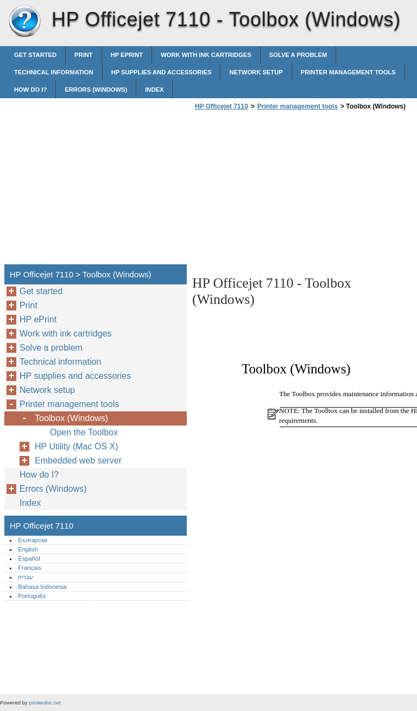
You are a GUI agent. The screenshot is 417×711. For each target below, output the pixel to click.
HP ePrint (127, 55)
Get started (35, 55)
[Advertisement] (283, 190)
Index (154, 89)
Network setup (255, 72)
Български (32, 540)
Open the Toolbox (84, 432)
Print (83, 55)
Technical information (53, 72)
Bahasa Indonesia (42, 586)
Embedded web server (78, 460)
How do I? (30, 89)
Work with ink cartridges (206, 55)
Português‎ (32, 596)
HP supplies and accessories (161, 72)
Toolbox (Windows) (71, 418)
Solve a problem (298, 55)
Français (29, 567)
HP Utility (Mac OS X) (76, 446)
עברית (25, 577)
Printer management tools (348, 72)
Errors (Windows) (96, 89)
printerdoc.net (45, 703)
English (28, 549)
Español (29, 558)
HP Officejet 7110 (24, 21)
